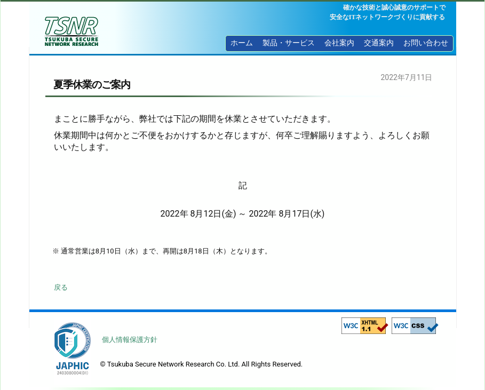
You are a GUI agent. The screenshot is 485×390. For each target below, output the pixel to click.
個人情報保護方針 (129, 340)
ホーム (241, 42)
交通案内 (379, 42)
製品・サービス (289, 42)
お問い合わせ (425, 42)
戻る (61, 287)
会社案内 (339, 42)
